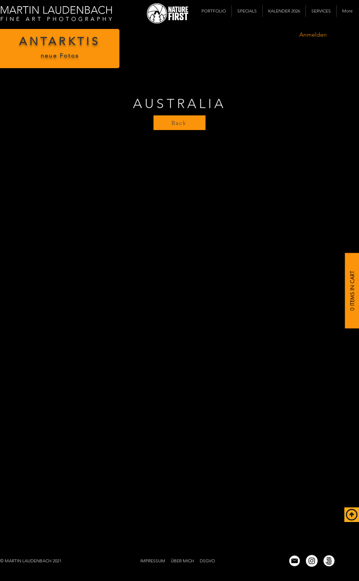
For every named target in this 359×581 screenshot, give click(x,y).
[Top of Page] (351, 514)
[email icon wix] (294, 561)
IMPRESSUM (152, 560)
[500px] (329, 561)
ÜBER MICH (182, 560)
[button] (214, 11)
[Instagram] (312, 561)
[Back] (179, 122)
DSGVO (207, 560)
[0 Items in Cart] (352, 290)
